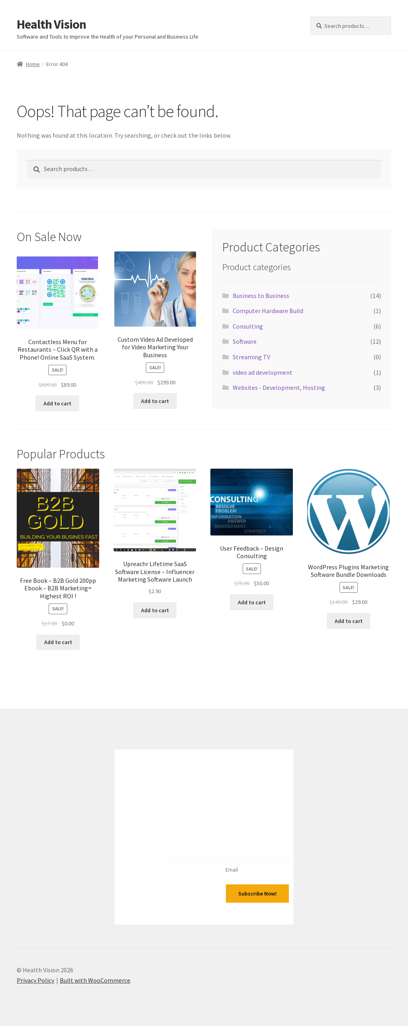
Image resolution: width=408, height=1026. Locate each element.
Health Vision (51, 24)
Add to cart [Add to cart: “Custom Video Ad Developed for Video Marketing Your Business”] (155, 401)
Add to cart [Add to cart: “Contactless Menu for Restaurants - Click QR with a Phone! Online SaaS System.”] (57, 403)
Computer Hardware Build (268, 311)
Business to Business (261, 296)
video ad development (262, 372)
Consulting (248, 326)
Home (33, 64)
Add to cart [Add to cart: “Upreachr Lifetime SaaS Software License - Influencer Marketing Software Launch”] (155, 610)
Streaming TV (251, 357)
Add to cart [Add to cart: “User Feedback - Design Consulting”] (252, 602)
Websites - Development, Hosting (279, 387)
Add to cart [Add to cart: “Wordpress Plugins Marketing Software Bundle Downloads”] (349, 621)
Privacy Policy (35, 980)
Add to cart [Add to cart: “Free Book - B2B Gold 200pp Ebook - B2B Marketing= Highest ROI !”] (58, 642)
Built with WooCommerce (95, 980)
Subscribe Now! (257, 893)
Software (245, 341)
